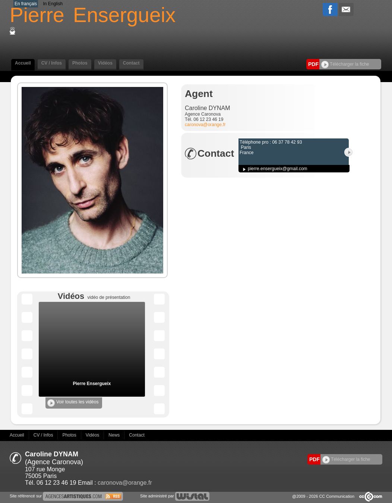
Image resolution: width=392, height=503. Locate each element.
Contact (131, 63)
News (114, 435)
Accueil (23, 63)
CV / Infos (51, 63)
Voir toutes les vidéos (72, 403)
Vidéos (105, 63)
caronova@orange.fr (205, 124)
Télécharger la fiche (345, 64)
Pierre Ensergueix (92, 383)
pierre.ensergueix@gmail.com (277, 168)
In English (53, 3)
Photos (80, 63)
